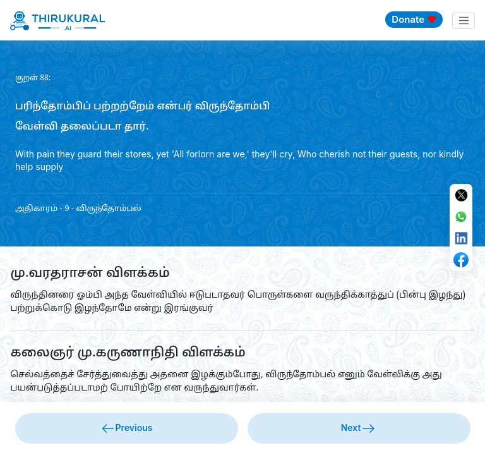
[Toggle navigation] (463, 21)
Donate (414, 19)
